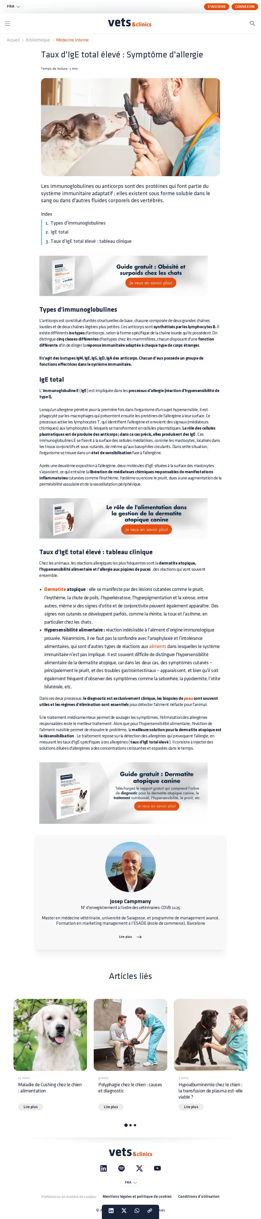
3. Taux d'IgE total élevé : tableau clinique (88, 241)
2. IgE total (56, 232)
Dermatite (55, 589)
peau (188, 698)
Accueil (13, 40)
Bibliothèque (38, 40)
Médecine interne (72, 40)
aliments (157, 646)
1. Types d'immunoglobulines (75, 223)
